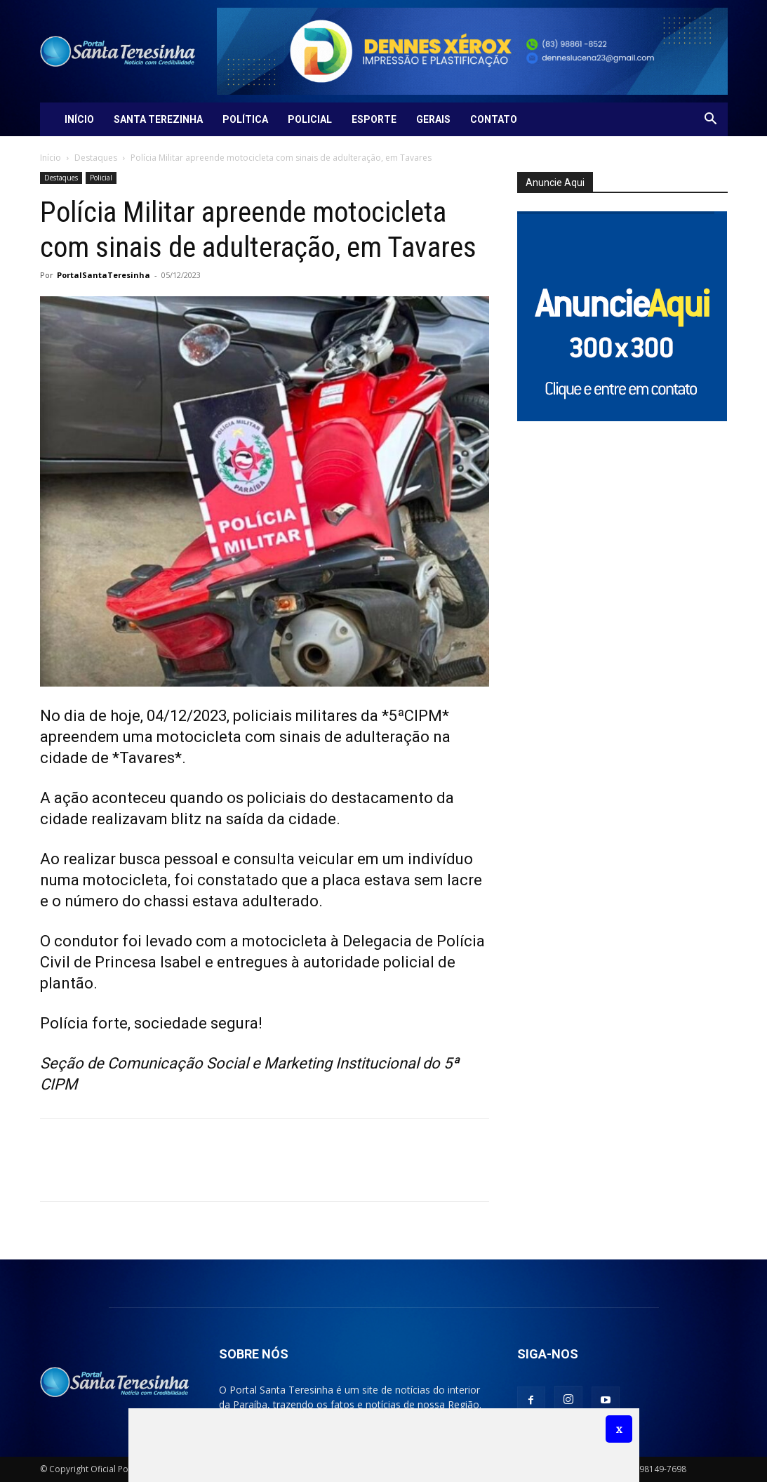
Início (79, 119)
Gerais (433, 119)
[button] (711, 120)
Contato (493, 119)
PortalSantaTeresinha (103, 275)
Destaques (95, 158)
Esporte (374, 119)
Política (245, 119)
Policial (310, 119)
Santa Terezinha (158, 119)
